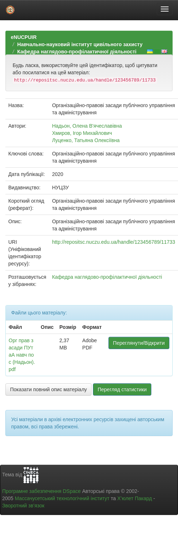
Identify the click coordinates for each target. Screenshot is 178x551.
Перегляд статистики (122, 389)
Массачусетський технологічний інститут (62, 498)
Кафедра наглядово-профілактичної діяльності (77, 51)
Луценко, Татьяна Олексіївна (86, 140)
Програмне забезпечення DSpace (41, 491)
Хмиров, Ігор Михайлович (82, 133)
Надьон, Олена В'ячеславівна (87, 126)
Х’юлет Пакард (134, 498)
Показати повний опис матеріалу (48, 389)
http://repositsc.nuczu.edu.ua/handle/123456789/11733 (113, 242)
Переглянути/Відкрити (139, 343)
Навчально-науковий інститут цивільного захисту (80, 44)
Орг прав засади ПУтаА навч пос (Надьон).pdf (22, 355)
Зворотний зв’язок (23, 505)
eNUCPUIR (24, 37)
